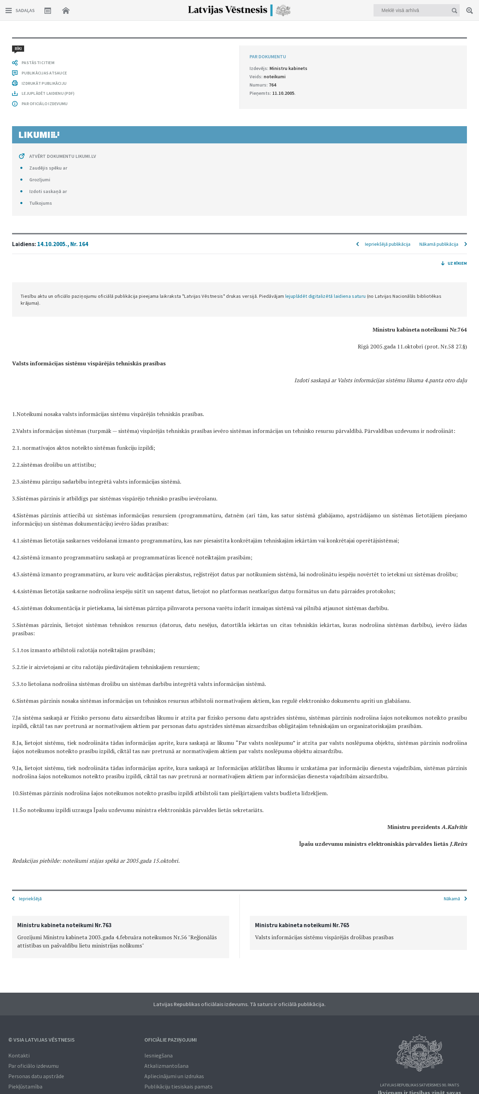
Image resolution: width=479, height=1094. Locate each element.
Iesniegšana (158, 1055)
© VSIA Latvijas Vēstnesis (41, 1039)
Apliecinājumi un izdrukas (174, 1076)
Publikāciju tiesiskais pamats (178, 1086)
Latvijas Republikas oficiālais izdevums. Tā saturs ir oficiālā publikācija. (239, 1004)
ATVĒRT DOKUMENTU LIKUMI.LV (62, 156)
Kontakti (19, 1055)
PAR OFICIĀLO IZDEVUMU (45, 103)
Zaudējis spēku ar (48, 168)
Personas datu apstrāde (36, 1076)
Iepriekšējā (30, 898)
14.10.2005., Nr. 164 (62, 244)
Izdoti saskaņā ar (48, 191)
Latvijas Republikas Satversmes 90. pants (419, 1085)
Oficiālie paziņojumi (170, 1039)
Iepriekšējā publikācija (387, 244)
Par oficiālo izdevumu (33, 1065)
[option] (120, 937)
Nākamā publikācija (438, 244)
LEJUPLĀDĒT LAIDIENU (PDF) (48, 93)
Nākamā (452, 898)
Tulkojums (40, 203)
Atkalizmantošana (166, 1065)
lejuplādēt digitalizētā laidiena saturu (325, 296)
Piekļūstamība (25, 1086)
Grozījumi (39, 179)
